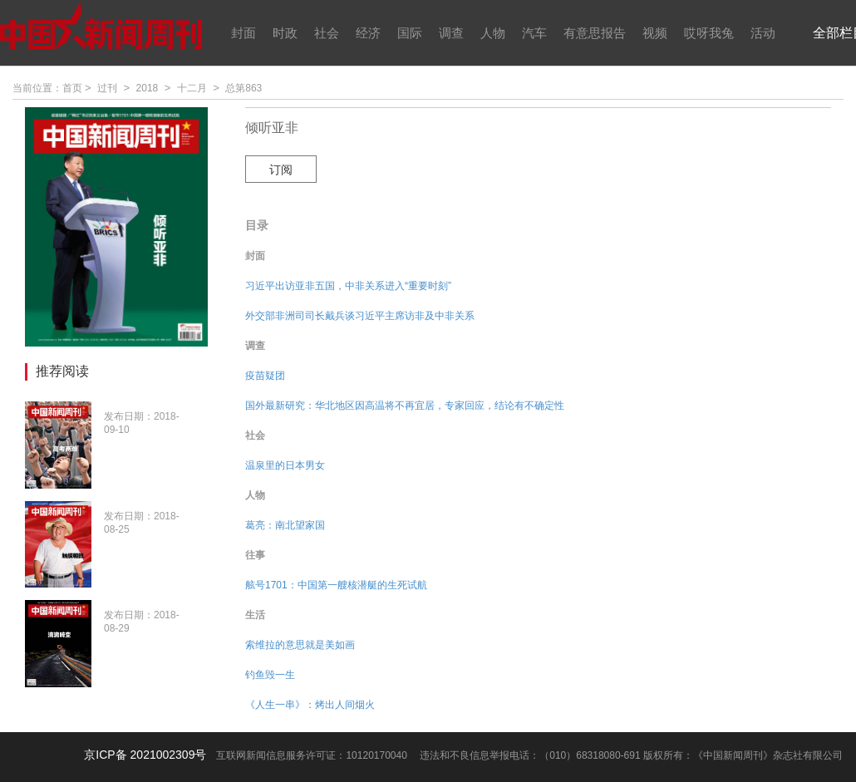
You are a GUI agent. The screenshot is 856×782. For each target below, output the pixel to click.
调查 (451, 33)
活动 (762, 33)
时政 (285, 33)
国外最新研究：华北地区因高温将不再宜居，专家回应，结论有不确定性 (404, 405)
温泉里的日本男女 (285, 465)
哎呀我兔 (709, 33)
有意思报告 (594, 33)
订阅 (281, 169)
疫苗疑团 (265, 375)
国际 (409, 33)
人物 (492, 33)
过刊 (107, 88)
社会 (326, 33)
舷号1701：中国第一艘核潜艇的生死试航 (336, 585)
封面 (243, 33)
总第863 (243, 88)
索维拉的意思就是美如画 (300, 645)
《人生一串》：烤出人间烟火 (310, 705)
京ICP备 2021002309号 (145, 754)
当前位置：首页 (47, 88)
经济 (368, 33)
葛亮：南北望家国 (285, 525)
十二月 (192, 88)
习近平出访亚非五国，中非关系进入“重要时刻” (348, 286)
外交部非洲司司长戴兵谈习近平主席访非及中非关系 (360, 316)
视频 (654, 33)
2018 (147, 88)
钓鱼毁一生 (270, 675)
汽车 (534, 33)
